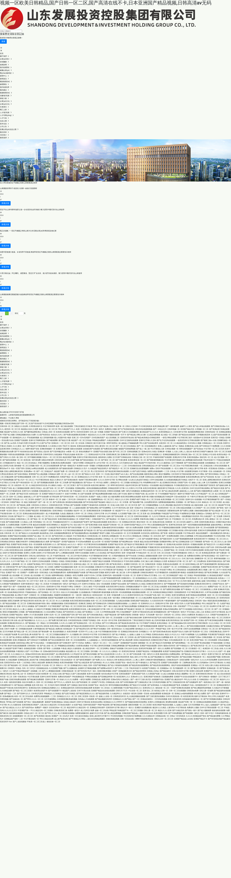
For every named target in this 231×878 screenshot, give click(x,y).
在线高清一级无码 (129, 693)
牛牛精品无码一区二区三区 (146, 553)
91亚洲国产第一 (24, 710)
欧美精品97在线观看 (7, 643)
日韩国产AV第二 (85, 519)
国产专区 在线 (80, 615)
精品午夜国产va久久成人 (119, 474)
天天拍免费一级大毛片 (154, 615)
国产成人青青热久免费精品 (19, 637)
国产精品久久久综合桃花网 (29, 533)
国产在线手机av (28, 707)
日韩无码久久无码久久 (39, 505)
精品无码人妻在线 (42, 626)
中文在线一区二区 (129, 575)
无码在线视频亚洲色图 (153, 609)
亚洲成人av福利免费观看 (184, 693)
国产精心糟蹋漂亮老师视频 (201, 688)
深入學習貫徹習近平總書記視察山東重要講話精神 (18, 183)
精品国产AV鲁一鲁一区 (187, 702)
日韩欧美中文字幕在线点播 (105, 567)
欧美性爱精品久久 (166, 432)
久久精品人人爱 (26, 522)
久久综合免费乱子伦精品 (53, 612)
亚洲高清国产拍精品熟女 (139, 601)
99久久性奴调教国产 (124, 612)
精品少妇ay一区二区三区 (48, 429)
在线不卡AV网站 (71, 494)
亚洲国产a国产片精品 (138, 499)
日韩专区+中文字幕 (90, 634)
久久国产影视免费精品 (192, 603)
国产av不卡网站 (198, 474)
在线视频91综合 (158, 679)
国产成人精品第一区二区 (218, 511)
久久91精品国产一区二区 (204, 494)
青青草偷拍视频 (220, 558)
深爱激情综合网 (173, 511)
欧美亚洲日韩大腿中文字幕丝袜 (195, 696)
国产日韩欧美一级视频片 (208, 677)
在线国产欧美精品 (34, 564)
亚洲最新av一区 (166, 668)
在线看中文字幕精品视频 (87, 668)
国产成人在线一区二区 (48, 646)
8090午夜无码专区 (117, 485)
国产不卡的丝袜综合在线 (23, 452)
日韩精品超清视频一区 (63, 508)
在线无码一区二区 (166, 443)
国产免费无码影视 (124, 615)
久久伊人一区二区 (122, 654)
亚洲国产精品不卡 (200, 719)
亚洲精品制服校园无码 (171, 454)
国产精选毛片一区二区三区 (119, 468)
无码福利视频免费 (82, 581)
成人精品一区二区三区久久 (44, 516)
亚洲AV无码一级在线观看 (112, 575)
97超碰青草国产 (40, 527)
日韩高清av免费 (192, 691)
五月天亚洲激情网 (133, 533)
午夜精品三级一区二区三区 (142, 457)
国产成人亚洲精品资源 (181, 542)
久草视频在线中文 (9, 463)
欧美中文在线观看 (93, 674)
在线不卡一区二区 (195, 480)
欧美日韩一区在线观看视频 (121, 592)
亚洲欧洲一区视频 (164, 452)
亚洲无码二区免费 (137, 477)
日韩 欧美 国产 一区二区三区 (79, 471)
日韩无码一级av (201, 601)
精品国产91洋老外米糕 (147, 463)
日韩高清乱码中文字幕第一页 (91, 637)
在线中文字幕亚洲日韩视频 (13, 553)
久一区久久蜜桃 (177, 468)
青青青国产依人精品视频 (38, 474)
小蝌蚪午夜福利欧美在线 (144, 719)
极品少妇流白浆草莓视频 (149, 542)
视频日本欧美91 (22, 542)
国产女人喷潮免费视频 (138, 547)
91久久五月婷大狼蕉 (183, 581)
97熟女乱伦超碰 (69, 454)
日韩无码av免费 (221, 547)
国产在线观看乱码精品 (185, 601)
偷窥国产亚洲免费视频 (127, 449)
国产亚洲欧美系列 (21, 556)
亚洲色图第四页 (180, 592)
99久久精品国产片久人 (66, 429)
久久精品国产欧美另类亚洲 (57, 527)
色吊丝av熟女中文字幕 (109, 674)
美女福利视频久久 (59, 632)
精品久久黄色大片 (56, 480)
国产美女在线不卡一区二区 (152, 567)
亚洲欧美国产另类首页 (206, 485)
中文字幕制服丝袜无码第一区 (100, 556)
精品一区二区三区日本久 (36, 587)
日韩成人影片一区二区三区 (34, 713)
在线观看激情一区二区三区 (23, 716)
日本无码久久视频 (194, 443)
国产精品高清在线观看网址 (139, 665)
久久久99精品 (146, 634)
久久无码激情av (202, 663)
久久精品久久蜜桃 (44, 558)
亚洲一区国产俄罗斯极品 (97, 665)
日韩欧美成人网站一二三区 (112, 558)
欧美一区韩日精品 (41, 572)
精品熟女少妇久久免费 (29, 429)
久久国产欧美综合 (43, 435)
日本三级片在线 (188, 558)
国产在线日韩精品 (21, 474)
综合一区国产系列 (18, 468)
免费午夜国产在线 (32, 449)
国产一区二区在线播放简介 (147, 446)
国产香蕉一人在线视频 (51, 648)
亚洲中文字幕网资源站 (37, 440)
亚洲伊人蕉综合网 (196, 671)
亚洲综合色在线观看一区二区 (174, 564)
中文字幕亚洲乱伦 (80, 536)
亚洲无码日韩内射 (128, 651)
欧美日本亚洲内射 (150, 488)
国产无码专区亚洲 (66, 497)
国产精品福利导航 (102, 693)
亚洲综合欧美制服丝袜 (85, 446)
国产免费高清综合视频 (109, 449)
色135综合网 (54, 497)
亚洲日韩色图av (193, 457)
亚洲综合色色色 (158, 634)
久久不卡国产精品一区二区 (21, 561)
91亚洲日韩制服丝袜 (179, 553)
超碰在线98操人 (217, 525)
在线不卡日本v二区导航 (93, 575)
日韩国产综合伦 (218, 584)
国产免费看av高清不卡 (105, 668)
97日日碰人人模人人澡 (195, 612)
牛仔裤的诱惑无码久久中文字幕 (186, 485)
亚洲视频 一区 (181, 502)
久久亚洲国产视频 (125, 513)
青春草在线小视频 (147, 519)
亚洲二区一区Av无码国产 (81, 438)
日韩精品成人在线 (112, 682)
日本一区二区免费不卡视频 (45, 570)
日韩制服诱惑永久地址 (66, 589)
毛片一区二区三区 (6, 556)
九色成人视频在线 (66, 513)
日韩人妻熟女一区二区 (213, 519)
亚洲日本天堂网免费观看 (207, 530)
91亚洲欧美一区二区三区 (181, 519)
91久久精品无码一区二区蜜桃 (42, 710)
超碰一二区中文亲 (69, 499)
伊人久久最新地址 (163, 463)
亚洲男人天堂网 (29, 553)
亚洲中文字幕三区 (214, 654)
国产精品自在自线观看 (187, 435)
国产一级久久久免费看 (161, 648)
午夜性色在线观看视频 (16, 454)
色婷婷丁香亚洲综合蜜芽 (88, 480)
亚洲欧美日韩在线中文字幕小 (195, 651)
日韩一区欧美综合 (20, 677)
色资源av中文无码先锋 (201, 438)
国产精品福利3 (165, 671)
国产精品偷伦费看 (213, 716)
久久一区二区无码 (27, 499)
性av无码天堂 (180, 547)
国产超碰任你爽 (222, 485)
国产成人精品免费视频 (112, 713)
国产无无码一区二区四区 (44, 567)
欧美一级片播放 (114, 598)
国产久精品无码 (178, 710)
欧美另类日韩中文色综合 (115, 587)
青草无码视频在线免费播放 (119, 685)
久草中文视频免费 (132, 572)
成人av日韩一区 (151, 494)
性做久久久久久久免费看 (130, 519)
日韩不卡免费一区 (11, 629)
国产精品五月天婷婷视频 (161, 643)
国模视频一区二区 (145, 643)
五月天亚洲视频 (194, 705)
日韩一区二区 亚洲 (139, 513)
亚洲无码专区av (10, 663)
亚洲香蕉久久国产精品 (17, 657)
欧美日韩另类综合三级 (174, 620)
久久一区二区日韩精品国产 (168, 575)
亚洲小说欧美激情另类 (33, 454)
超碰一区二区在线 (102, 710)
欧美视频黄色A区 (160, 612)
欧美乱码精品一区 (163, 623)
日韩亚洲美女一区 (122, 567)
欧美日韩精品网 (159, 426)
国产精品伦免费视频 (129, 606)
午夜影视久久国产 (22, 651)
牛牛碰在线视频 (121, 626)
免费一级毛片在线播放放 (130, 491)
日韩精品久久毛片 (80, 468)
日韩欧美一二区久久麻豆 (83, 587)
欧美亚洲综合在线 (16, 550)
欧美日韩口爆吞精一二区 (100, 485)
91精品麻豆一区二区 (80, 491)
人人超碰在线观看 (79, 508)
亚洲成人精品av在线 (57, 637)
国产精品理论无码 (83, 629)
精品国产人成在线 (69, 691)
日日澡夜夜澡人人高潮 (208, 589)
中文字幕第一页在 (205, 471)
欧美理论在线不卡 (40, 691)
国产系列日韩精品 (212, 474)
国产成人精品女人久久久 (12, 707)
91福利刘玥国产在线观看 (162, 457)
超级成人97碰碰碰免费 (129, 443)
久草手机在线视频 (211, 592)
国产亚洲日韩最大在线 (93, 525)
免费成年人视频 (193, 707)
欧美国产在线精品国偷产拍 (173, 651)
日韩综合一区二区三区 (209, 629)
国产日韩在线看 (135, 654)
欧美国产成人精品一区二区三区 (39, 536)
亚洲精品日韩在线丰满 (129, 632)
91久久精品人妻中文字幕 (193, 468)
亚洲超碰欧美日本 (125, 671)
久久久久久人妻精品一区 (111, 651)
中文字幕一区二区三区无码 (214, 449)
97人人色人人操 (91, 632)
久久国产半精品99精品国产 (19, 671)
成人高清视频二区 (112, 438)
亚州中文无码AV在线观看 (44, 508)
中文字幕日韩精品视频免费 (73, 530)
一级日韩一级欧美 (67, 581)
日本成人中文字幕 (177, 471)
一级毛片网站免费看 (168, 438)
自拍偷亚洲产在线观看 (91, 449)
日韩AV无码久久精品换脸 (52, 454)
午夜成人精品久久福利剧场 (71, 648)
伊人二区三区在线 (153, 499)
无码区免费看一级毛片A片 (189, 660)
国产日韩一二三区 (121, 668)
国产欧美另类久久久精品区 (62, 536)
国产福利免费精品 (178, 643)
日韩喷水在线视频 (113, 491)
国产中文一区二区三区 (221, 513)
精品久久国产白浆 (207, 547)
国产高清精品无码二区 (56, 547)
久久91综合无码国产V (190, 618)
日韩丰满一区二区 (6, 426)
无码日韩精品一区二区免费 (216, 581)
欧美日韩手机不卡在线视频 (13, 598)
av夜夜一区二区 (72, 452)
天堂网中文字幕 (26, 525)
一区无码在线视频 (160, 699)
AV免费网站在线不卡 (151, 482)
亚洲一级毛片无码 (176, 603)
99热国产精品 (161, 629)
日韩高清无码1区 (119, 696)
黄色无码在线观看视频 (143, 429)
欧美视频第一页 (133, 626)
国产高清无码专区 (83, 589)
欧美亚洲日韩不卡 (201, 539)
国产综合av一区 (89, 482)
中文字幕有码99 (49, 426)
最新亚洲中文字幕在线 (165, 488)
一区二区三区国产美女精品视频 (198, 643)
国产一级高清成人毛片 (207, 682)
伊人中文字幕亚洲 (105, 570)
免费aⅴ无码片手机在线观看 (160, 468)
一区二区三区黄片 (69, 485)
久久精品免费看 (129, 629)
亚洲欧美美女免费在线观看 (61, 463)
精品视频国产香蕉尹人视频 (100, 533)
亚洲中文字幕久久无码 (147, 440)
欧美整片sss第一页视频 (86, 466)
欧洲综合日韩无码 (124, 660)
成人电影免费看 (114, 497)
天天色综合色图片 (64, 705)
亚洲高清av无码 (35, 688)
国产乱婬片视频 (33, 657)
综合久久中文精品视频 (69, 592)
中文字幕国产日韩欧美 (147, 623)
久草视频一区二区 (201, 429)
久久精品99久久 (116, 693)
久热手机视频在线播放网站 (65, 516)
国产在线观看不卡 (55, 691)
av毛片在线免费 (92, 570)
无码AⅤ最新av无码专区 (166, 646)
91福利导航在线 (59, 556)
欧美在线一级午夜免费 (32, 460)
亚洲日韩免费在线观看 (17, 679)
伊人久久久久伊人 (78, 570)
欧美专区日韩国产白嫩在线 (203, 452)
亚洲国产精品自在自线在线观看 (103, 691)
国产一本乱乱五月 (160, 429)
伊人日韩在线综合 (179, 570)
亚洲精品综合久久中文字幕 (88, 477)
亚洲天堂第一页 (44, 539)
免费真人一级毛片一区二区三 (96, 643)
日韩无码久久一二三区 (118, 466)
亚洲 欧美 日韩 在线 (10, 620)
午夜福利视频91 (170, 601)
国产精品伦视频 (186, 657)
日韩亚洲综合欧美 (40, 618)
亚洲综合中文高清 (34, 674)
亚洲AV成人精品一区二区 (83, 564)
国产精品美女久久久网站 (105, 626)
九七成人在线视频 (167, 674)
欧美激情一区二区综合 (101, 688)
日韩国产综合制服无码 (218, 615)
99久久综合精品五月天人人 (153, 550)
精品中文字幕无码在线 (97, 491)
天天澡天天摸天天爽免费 (57, 685)
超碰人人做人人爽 (198, 482)
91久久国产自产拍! (43, 443)
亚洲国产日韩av (195, 637)
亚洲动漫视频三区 (134, 452)
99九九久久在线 (190, 679)
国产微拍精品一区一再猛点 (35, 623)
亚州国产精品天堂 (187, 429)
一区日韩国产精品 (95, 558)
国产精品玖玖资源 (217, 488)
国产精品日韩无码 (27, 601)
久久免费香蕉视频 (27, 570)
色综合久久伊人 (57, 435)
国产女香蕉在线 (59, 502)
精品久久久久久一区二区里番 (117, 502)
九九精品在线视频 (123, 601)
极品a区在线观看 (39, 525)
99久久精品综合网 (46, 719)
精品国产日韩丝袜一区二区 (113, 525)
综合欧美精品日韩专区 (16, 592)
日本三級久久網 (147, 561)
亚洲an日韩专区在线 (33, 654)
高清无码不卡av (6, 722)
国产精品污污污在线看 (138, 685)
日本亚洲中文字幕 (180, 432)
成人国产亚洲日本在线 (142, 637)
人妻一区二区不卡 (215, 570)
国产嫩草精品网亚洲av (32, 432)
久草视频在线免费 (102, 466)
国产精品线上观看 (23, 505)
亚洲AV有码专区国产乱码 (152, 618)
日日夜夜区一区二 (195, 648)
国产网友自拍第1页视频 (95, 572)
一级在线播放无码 (215, 533)
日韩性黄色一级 (33, 646)
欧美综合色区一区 (99, 595)
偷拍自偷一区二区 (162, 688)
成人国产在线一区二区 (51, 488)
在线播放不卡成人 (147, 511)
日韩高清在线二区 (212, 598)
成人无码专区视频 (158, 620)
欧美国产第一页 (38, 634)
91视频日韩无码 (154, 547)
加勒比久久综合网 (21, 426)
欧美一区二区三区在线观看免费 (47, 466)
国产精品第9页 (135, 567)
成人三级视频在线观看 (21, 488)
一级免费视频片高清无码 (190, 516)
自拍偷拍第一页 (219, 471)
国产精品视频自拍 (76, 482)
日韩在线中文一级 (83, 499)
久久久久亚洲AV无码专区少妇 (132, 595)
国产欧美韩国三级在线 (42, 716)
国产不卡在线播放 (185, 609)
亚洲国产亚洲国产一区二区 (76, 547)
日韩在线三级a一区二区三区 (191, 454)
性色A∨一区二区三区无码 (52, 457)
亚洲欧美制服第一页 (47, 449)
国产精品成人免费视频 (22, 685)
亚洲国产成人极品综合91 (173, 679)
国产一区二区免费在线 (197, 561)
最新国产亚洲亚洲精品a (54, 702)
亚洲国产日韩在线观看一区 (171, 663)
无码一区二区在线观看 (114, 618)
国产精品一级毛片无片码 (60, 550)
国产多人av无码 (10, 443)
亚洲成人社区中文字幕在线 (215, 612)
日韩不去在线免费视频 (191, 629)
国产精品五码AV (51, 519)
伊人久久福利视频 (62, 601)
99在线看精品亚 (78, 677)
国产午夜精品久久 (183, 646)
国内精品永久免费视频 (160, 637)
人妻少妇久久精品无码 (48, 705)
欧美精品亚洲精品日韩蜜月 (163, 592)
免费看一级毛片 (74, 710)
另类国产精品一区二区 (68, 477)
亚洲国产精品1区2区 (115, 544)
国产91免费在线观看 (60, 558)
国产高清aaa (198, 449)
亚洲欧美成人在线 (191, 446)
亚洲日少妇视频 (225, 482)
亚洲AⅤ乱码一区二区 (52, 615)
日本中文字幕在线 (216, 663)
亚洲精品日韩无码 (129, 522)
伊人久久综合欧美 (6, 530)
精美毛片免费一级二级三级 (115, 572)
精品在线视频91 (202, 533)
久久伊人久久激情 (66, 623)
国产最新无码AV (166, 539)
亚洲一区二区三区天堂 (128, 505)
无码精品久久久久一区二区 (67, 696)
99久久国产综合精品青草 (148, 443)
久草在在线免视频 (220, 466)
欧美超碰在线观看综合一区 (192, 699)
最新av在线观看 (76, 449)
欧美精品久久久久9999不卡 (114, 702)
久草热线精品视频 (16, 558)
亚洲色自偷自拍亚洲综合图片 (34, 513)
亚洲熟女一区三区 (197, 665)
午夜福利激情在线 (221, 713)
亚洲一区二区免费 (61, 482)
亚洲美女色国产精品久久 (78, 558)
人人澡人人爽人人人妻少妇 (182, 452)
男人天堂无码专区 (97, 471)
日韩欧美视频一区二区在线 (212, 637)
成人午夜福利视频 (52, 513)
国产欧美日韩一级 (65, 491)
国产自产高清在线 (207, 477)
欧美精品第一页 (69, 629)
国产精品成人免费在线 (54, 629)
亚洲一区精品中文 (136, 508)
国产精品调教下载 (136, 502)
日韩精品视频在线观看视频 (49, 660)
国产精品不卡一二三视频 (23, 516)
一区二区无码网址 (102, 648)
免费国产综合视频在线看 (63, 567)
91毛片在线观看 (99, 587)
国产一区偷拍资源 (19, 587)
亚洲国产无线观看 (21, 440)
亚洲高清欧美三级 (113, 454)
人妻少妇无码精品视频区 (95, 719)
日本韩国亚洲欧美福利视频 (67, 699)
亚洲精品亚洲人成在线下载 (28, 660)
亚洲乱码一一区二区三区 (60, 443)
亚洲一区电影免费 (128, 553)
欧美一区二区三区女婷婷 (23, 696)
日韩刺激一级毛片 (138, 615)
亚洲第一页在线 (143, 693)
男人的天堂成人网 (24, 634)
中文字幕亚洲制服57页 (211, 499)
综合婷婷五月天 (67, 564)
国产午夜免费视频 (175, 713)
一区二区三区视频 (136, 710)
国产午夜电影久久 (142, 663)
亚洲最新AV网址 (165, 542)
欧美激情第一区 (10, 606)
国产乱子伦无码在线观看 (166, 440)
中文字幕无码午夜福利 (173, 460)
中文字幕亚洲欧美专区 (195, 592)
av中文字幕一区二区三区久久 (107, 463)
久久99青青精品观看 (108, 612)
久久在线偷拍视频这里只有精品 (175, 480)
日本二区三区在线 (163, 553)
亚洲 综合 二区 (148, 691)
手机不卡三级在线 (69, 446)
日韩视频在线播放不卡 (134, 587)
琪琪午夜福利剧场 (132, 589)
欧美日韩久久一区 (114, 522)
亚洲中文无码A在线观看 (41, 561)
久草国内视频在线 (118, 556)
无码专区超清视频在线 (109, 640)
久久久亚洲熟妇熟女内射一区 (151, 589)
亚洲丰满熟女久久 (30, 539)
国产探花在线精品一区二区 (90, 460)
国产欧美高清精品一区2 (210, 556)
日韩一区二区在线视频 (114, 609)
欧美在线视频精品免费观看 (97, 488)
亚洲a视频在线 (8, 696)
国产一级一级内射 (223, 682)
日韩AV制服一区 (173, 429)
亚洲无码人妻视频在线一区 (112, 536)
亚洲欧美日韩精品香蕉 (59, 609)
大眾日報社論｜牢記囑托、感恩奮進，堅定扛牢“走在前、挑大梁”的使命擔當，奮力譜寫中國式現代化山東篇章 (41, 273)
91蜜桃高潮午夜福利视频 (100, 592)
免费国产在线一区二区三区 (218, 587)
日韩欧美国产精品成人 (130, 713)
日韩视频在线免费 (25, 629)
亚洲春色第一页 (213, 668)
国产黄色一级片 (222, 508)
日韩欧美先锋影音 (147, 572)
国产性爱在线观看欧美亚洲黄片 (75, 435)
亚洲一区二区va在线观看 (205, 527)
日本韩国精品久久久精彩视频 (189, 567)
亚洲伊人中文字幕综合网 (45, 553)
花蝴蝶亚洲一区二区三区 (203, 558)
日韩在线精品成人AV (149, 466)
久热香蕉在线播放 (82, 646)
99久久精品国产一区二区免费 (211, 516)
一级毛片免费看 (85, 679)
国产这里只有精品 (68, 693)
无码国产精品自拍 (188, 527)
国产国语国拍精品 (222, 527)
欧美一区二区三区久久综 (108, 477)
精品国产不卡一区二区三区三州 (127, 511)
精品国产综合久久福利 (180, 632)
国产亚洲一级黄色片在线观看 (171, 533)
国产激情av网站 (92, 508)
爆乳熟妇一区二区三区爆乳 (105, 657)
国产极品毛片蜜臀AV (198, 668)
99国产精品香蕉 (104, 705)
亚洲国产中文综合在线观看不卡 (186, 677)
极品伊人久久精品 (159, 707)
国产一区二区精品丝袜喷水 (142, 699)
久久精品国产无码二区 (162, 519)
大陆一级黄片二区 (116, 550)
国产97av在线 (131, 556)
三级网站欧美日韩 (189, 663)
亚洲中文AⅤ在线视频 (30, 491)
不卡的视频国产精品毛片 (167, 494)
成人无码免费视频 (154, 513)
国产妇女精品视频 (136, 474)
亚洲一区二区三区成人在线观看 (155, 587)
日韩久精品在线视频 (183, 508)
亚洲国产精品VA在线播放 (17, 536)
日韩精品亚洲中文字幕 (116, 488)
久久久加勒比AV (148, 716)
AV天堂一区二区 (6, 677)
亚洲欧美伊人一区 (128, 578)
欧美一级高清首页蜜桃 (12, 682)
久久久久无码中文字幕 (106, 480)
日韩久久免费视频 (186, 536)
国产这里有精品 (96, 663)
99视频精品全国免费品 (94, 539)
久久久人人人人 (42, 620)
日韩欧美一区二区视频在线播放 (41, 595)
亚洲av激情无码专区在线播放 (113, 527)
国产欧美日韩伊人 (116, 564)
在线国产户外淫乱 (98, 682)
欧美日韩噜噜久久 (53, 525)
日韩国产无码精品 (89, 620)
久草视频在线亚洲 (203, 435)
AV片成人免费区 (102, 482)
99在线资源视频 (200, 575)
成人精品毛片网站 (173, 516)
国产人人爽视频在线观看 (65, 553)
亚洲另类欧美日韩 (124, 620)
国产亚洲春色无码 (99, 603)
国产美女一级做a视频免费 (34, 702)
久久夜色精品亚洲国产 (215, 575)
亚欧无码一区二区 (206, 457)
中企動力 (11, 418)
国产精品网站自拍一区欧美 (129, 542)
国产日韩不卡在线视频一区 (155, 544)
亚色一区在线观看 (35, 544)
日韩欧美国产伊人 (99, 519)
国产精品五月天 (209, 544)
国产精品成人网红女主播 (136, 435)
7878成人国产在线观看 (71, 505)
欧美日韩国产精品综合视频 (163, 705)
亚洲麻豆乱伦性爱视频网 (139, 468)
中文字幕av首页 (189, 533)
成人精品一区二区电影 (169, 435)
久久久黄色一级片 (19, 446)
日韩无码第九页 (60, 460)
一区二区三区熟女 (94, 623)
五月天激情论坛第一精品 (128, 463)
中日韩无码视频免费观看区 (86, 516)
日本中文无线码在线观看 (129, 440)
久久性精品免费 (6, 691)
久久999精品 (19, 578)
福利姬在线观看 (44, 550)
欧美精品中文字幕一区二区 (178, 561)
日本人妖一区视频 (96, 432)
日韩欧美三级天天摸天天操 (95, 443)
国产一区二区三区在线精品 (126, 446)
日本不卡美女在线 (83, 691)
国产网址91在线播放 (98, 629)
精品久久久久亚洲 (164, 710)
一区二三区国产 (113, 643)
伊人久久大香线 (108, 663)
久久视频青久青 (76, 634)
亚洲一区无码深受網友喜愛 (10, 547)
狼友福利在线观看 (218, 710)
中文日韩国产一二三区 (132, 539)
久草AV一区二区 (80, 513)
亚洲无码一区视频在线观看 (193, 544)
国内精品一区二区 (6, 485)
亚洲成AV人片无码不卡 (23, 530)
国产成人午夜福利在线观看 (118, 665)
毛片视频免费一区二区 (181, 668)
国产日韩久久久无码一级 (9, 457)
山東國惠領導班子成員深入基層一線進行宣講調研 (18, 188)
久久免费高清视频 (12, 525)
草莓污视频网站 (44, 463)
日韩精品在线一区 (162, 716)
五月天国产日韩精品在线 (121, 457)
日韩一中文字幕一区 (117, 426)
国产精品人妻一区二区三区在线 (26, 632)
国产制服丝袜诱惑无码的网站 (136, 702)
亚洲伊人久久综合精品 (98, 553)
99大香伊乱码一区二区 (194, 578)
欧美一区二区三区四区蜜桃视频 (103, 601)
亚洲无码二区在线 (6, 516)
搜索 (3, 41)
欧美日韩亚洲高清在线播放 (80, 601)
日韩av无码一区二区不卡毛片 (28, 581)
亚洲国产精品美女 (16, 615)
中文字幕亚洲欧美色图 (189, 466)
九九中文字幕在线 (158, 516)
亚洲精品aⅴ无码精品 (204, 513)
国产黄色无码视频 (90, 654)
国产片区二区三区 (119, 452)
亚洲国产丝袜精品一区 (152, 527)
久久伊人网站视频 (166, 505)
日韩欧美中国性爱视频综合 (155, 660)
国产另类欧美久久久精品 (136, 584)
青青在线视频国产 (186, 449)
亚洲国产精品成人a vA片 (133, 550)
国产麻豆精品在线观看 (118, 705)
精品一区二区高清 (42, 584)
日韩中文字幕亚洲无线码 (133, 558)
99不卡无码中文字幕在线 (50, 564)
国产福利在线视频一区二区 (13, 460)
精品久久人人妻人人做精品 (23, 609)
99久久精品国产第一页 (210, 603)
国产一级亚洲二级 (179, 556)
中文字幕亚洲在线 (42, 480)
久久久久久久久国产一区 (216, 651)
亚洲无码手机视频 (145, 648)
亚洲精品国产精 (52, 589)
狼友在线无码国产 (48, 654)
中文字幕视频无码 (161, 572)
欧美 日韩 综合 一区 (39, 685)
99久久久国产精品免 (101, 426)
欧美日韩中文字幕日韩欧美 (197, 623)
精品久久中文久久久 (172, 634)
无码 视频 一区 (95, 651)
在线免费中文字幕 (30, 550)
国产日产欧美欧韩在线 (126, 429)
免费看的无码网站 (194, 556)
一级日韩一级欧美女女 (83, 595)
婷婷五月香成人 (36, 488)
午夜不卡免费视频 (187, 634)
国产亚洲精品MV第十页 (107, 677)
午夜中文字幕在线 (197, 497)
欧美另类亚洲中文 (21, 688)
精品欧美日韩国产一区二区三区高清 (166, 598)
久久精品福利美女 (180, 443)
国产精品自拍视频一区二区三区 (14, 603)
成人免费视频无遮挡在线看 (192, 460)
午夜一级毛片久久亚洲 (150, 654)
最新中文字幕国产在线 (136, 494)
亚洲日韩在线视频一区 (142, 516)
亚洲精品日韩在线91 (97, 707)
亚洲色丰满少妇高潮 (174, 544)
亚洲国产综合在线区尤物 (102, 452)
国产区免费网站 (105, 508)
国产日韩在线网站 (211, 497)
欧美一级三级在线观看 (64, 426)
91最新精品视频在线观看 (171, 527)
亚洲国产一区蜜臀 (27, 572)
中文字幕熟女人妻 (157, 449)
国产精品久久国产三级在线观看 (74, 674)
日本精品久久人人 (18, 449)
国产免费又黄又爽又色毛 (58, 620)
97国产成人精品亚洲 (81, 663)
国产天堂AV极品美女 (57, 452)
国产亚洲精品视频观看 (22, 477)
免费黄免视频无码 (82, 713)
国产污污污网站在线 (98, 589)
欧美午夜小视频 (148, 497)
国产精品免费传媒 (132, 646)
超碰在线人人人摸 (186, 491)
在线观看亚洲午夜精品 (177, 572)
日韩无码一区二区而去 (172, 615)
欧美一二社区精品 (23, 663)
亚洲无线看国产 (125, 674)
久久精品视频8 (11, 660)
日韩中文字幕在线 (83, 702)
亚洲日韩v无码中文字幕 (96, 618)
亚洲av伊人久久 (137, 677)
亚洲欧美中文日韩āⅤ (95, 606)
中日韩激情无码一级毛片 (59, 584)
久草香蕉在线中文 (35, 426)
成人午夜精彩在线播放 (66, 713)
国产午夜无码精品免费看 (214, 620)
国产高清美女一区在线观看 (148, 485)
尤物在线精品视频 (201, 511)
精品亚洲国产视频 (69, 457)
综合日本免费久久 (28, 682)
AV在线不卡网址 (166, 570)
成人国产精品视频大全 (26, 620)
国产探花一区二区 (108, 460)
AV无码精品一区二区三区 (42, 522)
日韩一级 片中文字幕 (174, 629)
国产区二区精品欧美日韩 (176, 682)
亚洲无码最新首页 (71, 603)
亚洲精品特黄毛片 (223, 685)
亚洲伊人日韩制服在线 (156, 702)
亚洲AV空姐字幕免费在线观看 (174, 477)
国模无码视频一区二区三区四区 (140, 705)
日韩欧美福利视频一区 (129, 598)
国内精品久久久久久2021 (145, 629)
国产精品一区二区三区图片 (23, 691)
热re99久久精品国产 (40, 530)
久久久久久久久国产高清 (111, 581)
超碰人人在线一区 (105, 696)
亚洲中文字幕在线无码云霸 (143, 612)
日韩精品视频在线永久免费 (25, 435)
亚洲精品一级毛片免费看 (74, 575)
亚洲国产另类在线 (12, 499)
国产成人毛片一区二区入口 (24, 480)
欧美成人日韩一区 (161, 691)
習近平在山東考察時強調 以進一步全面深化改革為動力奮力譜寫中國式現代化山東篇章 (32, 210)
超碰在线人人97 (30, 497)
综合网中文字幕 (215, 606)
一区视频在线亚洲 (51, 643)
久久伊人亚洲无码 (182, 488)
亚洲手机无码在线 (175, 525)
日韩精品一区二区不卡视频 (113, 539)
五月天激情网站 (212, 482)
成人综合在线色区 (224, 674)
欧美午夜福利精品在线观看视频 (35, 598)
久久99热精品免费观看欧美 (23, 527)
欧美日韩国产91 (186, 587)
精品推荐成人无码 (46, 533)
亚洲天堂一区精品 (218, 438)
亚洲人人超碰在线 (164, 446)
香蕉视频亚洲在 (45, 511)
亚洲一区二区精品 (16, 497)
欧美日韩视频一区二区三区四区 (173, 499)
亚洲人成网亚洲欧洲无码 (13, 471)
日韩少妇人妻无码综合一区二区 (40, 556)
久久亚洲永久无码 (55, 446)
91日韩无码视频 (117, 716)
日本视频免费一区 (107, 511)
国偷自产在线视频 (116, 648)
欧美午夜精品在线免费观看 (196, 595)
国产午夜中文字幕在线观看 (76, 618)
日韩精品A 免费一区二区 (57, 474)
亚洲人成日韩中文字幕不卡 (100, 716)
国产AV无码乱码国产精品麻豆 (94, 502)
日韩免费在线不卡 (6, 685)
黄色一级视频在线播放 (54, 603)
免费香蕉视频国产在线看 (76, 572)
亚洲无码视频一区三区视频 (167, 530)
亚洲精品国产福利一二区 (13, 719)
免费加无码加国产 (64, 677)
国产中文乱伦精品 (37, 643)
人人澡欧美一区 (134, 603)
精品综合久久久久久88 (96, 435)
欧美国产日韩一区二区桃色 (194, 620)
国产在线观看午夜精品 (150, 539)
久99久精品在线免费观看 (203, 536)
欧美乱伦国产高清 (211, 550)
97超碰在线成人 (31, 592)
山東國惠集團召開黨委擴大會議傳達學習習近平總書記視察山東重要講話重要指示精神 (32, 294)
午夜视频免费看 (156, 651)
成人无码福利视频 (46, 438)
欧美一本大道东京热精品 (79, 716)
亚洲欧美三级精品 (85, 603)
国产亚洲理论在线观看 (136, 570)
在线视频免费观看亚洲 (62, 533)
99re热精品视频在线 (63, 570)
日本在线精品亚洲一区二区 (179, 640)
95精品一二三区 (79, 578)
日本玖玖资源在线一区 (174, 696)
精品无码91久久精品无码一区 (78, 707)
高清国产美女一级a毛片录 (125, 663)
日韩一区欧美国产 (179, 606)
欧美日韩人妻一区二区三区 (45, 601)
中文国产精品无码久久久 (132, 688)
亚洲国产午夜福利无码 (89, 505)
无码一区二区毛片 (28, 668)
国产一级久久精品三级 (112, 606)
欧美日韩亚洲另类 (122, 657)
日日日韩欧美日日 (104, 634)
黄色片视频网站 (164, 474)
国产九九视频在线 (70, 668)
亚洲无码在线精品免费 (83, 688)
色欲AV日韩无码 (131, 485)
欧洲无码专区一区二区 (166, 508)
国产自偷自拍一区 (16, 699)
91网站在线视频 (91, 677)
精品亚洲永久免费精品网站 (170, 654)
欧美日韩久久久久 (87, 657)
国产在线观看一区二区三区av (169, 466)
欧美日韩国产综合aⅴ (111, 637)
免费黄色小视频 (111, 429)
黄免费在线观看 (171, 702)
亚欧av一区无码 (18, 511)
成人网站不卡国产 (21, 595)
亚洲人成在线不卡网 (101, 564)
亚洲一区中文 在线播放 (25, 606)
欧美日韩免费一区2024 (72, 598)
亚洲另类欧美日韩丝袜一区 (206, 674)
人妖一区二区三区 (74, 474)
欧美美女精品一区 (223, 454)
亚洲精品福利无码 (67, 688)
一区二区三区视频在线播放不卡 (57, 634)
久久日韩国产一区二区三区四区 (204, 508)
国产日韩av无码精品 (26, 567)
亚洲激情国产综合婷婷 (128, 643)
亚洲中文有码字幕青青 (48, 677)
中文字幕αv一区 (36, 651)
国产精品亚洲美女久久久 (85, 693)
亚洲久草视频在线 (19, 640)
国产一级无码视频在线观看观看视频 (196, 525)
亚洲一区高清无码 (174, 699)
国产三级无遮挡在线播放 (155, 696)
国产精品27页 (155, 663)
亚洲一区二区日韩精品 (44, 682)
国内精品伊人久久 (19, 438)
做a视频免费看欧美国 (196, 432)
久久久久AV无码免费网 (208, 660)
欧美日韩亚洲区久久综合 (171, 618)
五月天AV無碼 (8, 632)
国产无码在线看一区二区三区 (122, 516)
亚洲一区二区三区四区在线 (50, 581)
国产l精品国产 (55, 542)
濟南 (17, 418)
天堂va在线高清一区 (181, 497)
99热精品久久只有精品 (52, 693)
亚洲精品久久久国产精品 (122, 699)
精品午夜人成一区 (19, 674)
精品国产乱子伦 (67, 525)
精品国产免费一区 (61, 471)
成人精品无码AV (89, 648)
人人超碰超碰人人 (93, 640)
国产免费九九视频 (186, 511)
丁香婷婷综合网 (124, 477)
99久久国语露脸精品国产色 (157, 525)
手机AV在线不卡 (209, 460)
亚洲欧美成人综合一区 (166, 581)
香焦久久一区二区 (63, 665)
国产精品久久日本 (194, 502)
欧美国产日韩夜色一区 (150, 668)
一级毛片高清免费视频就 (115, 589)
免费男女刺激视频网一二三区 (158, 471)
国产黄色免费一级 (45, 632)
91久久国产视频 (73, 460)
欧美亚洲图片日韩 (160, 713)
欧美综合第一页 (35, 494)
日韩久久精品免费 (38, 663)
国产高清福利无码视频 (185, 584)
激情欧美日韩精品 (52, 663)
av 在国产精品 (77, 705)
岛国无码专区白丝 (146, 713)
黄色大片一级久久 (127, 707)
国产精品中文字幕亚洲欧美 (37, 446)
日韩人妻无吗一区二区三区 (105, 446)
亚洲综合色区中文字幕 (96, 454)
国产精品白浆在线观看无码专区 (83, 626)
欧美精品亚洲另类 (208, 553)
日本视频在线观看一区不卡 (116, 435)
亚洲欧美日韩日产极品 (159, 640)
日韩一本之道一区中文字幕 (107, 620)
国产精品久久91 (75, 584)
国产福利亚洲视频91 (84, 660)
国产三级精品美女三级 (143, 682)
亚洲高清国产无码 (68, 615)
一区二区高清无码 (81, 497)
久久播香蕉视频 (116, 688)
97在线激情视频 (33, 438)
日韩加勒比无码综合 (7, 542)
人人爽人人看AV (138, 660)
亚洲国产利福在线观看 (148, 646)
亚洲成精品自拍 (42, 668)
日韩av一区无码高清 (177, 716)
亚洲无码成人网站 (23, 643)
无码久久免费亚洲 (188, 615)
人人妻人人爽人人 (179, 626)
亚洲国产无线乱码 (111, 432)
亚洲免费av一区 (29, 471)
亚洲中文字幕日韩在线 (163, 606)
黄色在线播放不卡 (85, 452)
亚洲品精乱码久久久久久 (48, 491)
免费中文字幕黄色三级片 (39, 637)
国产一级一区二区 (45, 502)
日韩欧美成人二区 (22, 519)
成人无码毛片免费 (87, 710)
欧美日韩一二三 (82, 454)
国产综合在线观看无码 (56, 640)
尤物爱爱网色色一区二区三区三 (102, 499)
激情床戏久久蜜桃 (105, 457)
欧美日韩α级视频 (66, 663)
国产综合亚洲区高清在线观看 (131, 530)
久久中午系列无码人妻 (120, 508)
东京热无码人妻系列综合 (150, 533)
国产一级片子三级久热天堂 (141, 679)
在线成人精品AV (70, 702)
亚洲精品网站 (80, 488)
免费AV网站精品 (57, 575)
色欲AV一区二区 (80, 511)
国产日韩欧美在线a (218, 426)
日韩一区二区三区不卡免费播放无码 (45, 477)
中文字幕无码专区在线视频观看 (95, 544)
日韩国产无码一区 (184, 482)
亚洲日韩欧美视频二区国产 (107, 671)
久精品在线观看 (113, 440)
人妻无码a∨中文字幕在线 (176, 707)
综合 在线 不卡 (79, 525)
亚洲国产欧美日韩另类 (209, 567)
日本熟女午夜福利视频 (56, 618)
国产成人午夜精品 (119, 634)
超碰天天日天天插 (96, 713)
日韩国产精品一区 (16, 502)
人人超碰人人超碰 (133, 634)
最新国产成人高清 (165, 626)
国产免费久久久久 (99, 660)
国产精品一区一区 (37, 519)
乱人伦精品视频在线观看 (136, 696)
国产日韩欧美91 (41, 606)
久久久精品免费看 (145, 598)
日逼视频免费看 (167, 677)
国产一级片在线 (213, 693)
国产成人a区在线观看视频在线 (108, 530)
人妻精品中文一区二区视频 (119, 482)
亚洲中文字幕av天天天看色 (147, 575)
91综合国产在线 (150, 595)
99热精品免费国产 (99, 440)
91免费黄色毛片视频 (187, 513)
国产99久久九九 (51, 713)
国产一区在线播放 (67, 488)
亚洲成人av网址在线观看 (34, 468)
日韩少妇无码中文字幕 (180, 671)
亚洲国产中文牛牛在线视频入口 (150, 454)
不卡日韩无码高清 (145, 426)
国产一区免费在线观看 (170, 536)
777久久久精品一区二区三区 (198, 606)
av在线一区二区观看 (64, 578)
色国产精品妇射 (110, 615)
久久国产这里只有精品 (138, 471)
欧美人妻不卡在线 (120, 494)
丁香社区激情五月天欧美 (83, 426)
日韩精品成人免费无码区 (101, 679)
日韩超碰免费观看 (16, 539)
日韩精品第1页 (90, 463)
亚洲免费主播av (205, 618)
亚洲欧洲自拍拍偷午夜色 (36, 603)
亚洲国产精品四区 (32, 511)
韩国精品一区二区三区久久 (218, 539)
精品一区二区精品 (186, 575)
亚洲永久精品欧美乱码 (141, 640)
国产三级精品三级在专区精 (77, 685)
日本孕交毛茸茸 (37, 693)
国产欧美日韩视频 (211, 572)
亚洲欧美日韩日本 (55, 530)
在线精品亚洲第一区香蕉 (33, 648)
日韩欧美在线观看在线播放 (117, 603)
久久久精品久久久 (17, 654)
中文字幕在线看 (33, 677)
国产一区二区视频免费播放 (148, 505)
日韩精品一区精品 (57, 561)
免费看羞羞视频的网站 (166, 502)
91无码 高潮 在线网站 (132, 561)
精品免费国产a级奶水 (59, 539)
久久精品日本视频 (223, 544)
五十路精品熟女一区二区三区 (208, 679)
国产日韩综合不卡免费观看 (209, 446)
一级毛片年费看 (78, 463)
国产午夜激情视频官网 (208, 564)
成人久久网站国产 (30, 558)
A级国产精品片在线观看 (101, 561)
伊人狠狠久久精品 (55, 485)
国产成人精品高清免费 (170, 491)
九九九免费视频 (201, 634)
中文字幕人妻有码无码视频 (100, 646)
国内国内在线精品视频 (73, 502)
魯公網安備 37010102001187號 (12, 412)
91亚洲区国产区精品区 (216, 634)
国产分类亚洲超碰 (127, 682)
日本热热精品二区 (150, 508)
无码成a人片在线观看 (86, 699)
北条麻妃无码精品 (213, 626)
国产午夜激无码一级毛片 (176, 612)
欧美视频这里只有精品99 (163, 497)
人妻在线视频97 (128, 581)
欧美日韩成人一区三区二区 (203, 609)
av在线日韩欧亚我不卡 (11, 570)
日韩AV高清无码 (164, 578)
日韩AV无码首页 (35, 665)
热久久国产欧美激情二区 (81, 682)
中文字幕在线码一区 (31, 719)
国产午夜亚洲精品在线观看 (194, 463)
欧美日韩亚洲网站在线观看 (131, 497)
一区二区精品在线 (205, 466)
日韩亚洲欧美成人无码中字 (219, 632)
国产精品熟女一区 (113, 519)
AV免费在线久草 (198, 519)
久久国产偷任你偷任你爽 (132, 618)
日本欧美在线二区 (94, 536)
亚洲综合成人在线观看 (153, 477)
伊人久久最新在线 (14, 705)
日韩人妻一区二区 (150, 710)
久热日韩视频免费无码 (57, 572)
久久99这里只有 (76, 654)
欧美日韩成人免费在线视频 (60, 626)
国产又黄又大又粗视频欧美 (129, 432)
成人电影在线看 (197, 505)
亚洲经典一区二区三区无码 (175, 522)
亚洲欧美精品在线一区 (76, 539)
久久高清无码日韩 (156, 601)
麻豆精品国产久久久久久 (149, 432)
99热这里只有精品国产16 (118, 710)
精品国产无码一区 (152, 570)
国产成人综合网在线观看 (70, 657)
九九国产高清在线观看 (219, 435)
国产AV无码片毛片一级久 (86, 671)
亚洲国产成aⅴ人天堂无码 (35, 589)
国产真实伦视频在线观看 (196, 626)
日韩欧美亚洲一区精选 (153, 564)
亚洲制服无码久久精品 (146, 606)
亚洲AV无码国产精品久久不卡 (135, 525)
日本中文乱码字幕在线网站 (200, 488)
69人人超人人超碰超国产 (210, 705)
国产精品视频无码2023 (103, 699)
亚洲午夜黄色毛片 (28, 584)
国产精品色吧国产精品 (24, 618)
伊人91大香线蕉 (111, 513)
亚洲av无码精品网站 (170, 609)
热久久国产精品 (27, 547)
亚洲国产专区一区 (12, 572)
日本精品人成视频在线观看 (147, 556)
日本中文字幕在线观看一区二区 (211, 707)
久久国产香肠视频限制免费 (183, 539)
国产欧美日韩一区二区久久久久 (169, 558)
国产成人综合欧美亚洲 (106, 654)
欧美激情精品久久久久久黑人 (147, 578)
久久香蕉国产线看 (153, 674)
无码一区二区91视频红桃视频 (30, 457)
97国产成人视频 (9, 435)
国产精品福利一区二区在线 (18, 665)
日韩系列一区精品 (14, 668)
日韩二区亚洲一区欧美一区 (88, 696)
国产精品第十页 (90, 530)
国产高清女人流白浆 (41, 452)
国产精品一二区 (10, 693)
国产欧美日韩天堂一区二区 (201, 646)
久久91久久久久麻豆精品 (25, 626)
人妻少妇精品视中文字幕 (96, 609)
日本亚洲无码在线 (74, 620)
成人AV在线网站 (88, 598)
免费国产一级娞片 (41, 707)
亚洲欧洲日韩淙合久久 (16, 623)
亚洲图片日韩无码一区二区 (134, 564)
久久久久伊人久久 (200, 587)
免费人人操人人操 (122, 547)
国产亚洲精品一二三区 (90, 612)
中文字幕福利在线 (14, 491)
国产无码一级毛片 (97, 429)
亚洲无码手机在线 (127, 438)
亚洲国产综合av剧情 (118, 584)
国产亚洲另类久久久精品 (72, 612)
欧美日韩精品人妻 (192, 564)
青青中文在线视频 (82, 553)
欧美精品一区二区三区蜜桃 (50, 657)
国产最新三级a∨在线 (208, 440)
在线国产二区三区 (41, 499)
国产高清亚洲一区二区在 (198, 632)
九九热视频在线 (84, 592)
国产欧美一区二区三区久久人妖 (215, 542)
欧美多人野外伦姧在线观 (188, 530)
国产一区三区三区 (72, 637)
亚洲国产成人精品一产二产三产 (192, 598)
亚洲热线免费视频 (192, 547)
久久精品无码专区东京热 (38, 485)
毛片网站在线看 (121, 480)
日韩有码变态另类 (55, 505)
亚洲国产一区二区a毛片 (60, 716)
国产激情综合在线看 (100, 550)
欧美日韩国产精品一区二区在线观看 (203, 640)
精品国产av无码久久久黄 (13, 432)
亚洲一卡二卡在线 (103, 474)
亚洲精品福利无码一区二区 (151, 491)
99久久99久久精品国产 (216, 696)
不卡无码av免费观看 (83, 542)
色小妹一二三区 (221, 477)
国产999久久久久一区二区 (33, 699)
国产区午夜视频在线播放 (212, 699)
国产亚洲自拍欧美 (71, 480)
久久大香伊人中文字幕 (133, 488)
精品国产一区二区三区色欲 (81, 440)
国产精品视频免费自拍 (80, 533)
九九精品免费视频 (153, 435)
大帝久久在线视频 (149, 558)
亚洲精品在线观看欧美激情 (206, 702)
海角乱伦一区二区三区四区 (212, 502)
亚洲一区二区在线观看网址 (76, 640)
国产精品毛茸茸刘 (114, 553)
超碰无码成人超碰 (198, 581)
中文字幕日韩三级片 (184, 438)
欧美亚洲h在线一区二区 (137, 460)
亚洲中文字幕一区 (52, 679)
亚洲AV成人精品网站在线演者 (146, 581)
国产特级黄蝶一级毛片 (191, 713)
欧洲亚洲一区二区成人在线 (109, 505)
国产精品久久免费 (27, 508)
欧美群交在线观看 (63, 432)
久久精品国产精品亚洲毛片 (98, 468)
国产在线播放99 (192, 682)
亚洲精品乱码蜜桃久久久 (50, 688)
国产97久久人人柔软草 (62, 682)
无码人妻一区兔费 (206, 691)
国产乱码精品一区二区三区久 (49, 592)
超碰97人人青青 (186, 426)
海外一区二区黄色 (164, 595)
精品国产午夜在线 (6, 688)
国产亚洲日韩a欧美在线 (162, 632)
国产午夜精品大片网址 (77, 719)
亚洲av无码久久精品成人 (120, 679)
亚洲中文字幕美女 (89, 584)
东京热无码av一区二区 (57, 707)
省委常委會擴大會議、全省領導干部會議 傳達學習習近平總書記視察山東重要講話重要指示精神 (35, 252)
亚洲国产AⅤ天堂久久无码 (213, 671)
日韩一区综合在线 (127, 719)
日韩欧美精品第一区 (69, 671)
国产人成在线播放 (19, 722)
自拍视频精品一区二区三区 (215, 463)
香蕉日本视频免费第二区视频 (14, 612)
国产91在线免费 (43, 497)
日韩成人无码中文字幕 (95, 513)
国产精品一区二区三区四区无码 (74, 606)
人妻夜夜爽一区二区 (18, 564)
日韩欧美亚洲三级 (60, 710)
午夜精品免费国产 (9, 581)
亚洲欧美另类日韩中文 (154, 584)
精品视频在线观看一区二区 (142, 592)
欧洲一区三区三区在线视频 (84, 567)
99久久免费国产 (96, 581)
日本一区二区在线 (77, 443)
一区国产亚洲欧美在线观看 (180, 688)
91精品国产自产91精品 (170, 513)
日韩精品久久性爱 (160, 561)
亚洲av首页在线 (158, 522)
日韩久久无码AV (131, 426)
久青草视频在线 (39, 629)
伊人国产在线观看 (84, 494)
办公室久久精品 (101, 598)
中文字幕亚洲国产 (54, 606)
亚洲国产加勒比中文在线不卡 (53, 494)
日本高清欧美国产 (98, 438)
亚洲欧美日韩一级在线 (129, 454)
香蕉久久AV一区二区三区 (163, 719)
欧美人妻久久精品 (212, 665)
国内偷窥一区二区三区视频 (24, 466)
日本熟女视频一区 (171, 449)
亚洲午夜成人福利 (104, 516)
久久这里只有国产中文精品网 (81, 550)
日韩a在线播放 (223, 640)
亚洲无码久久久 (148, 688)
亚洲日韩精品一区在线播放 (62, 511)
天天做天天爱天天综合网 (26, 443)
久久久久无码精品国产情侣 (196, 716)
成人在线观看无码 (51, 468)
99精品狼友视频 (8, 595)
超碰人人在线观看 (18, 589)
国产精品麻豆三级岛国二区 (134, 609)
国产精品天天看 (64, 440)
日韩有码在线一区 (211, 432)
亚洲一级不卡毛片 (207, 713)
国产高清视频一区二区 (179, 648)
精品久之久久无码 (122, 499)
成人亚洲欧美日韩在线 (168, 482)
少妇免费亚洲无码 (150, 502)
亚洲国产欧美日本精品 (19, 544)
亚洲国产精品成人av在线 (183, 719)
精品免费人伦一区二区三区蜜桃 (78, 651)
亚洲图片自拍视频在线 (143, 707)
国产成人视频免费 (204, 710)
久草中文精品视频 (156, 480)
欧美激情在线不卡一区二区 (206, 685)
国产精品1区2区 (22, 494)
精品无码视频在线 (166, 485)
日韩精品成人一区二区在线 (212, 443)
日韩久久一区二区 (194, 553)
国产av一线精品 (178, 446)
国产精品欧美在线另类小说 (128, 623)
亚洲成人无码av (153, 671)
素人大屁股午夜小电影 (62, 438)
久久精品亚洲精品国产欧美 (170, 685)
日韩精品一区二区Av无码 (151, 536)
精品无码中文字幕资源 (181, 505)
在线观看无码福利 (191, 471)
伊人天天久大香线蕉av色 (132, 536)
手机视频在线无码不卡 (61, 522)
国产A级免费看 (52, 440)
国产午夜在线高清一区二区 (26, 482)
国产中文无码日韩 (83, 485)
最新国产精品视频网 (55, 598)
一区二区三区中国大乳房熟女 (77, 556)
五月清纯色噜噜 (52, 623)
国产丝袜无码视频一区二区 (78, 527)
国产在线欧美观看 (12, 522)
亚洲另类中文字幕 (53, 587)
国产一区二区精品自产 (44, 471)
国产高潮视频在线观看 (45, 482)
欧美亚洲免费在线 (193, 477)
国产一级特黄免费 (172, 426)
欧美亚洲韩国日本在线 (77, 609)
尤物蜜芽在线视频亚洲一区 (64, 595)
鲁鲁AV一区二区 (55, 499)
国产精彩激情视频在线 (155, 460)
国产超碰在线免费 (66, 468)
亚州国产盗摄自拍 (68, 542)
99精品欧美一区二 (199, 657)
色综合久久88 (112, 660)
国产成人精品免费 (125, 640)
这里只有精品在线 (210, 578)
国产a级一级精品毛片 (68, 466)
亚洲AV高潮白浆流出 (207, 522)
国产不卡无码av (78, 643)
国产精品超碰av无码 (179, 623)
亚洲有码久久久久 (147, 603)
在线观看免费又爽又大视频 (197, 570)
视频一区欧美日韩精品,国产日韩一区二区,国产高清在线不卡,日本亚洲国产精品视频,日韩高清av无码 (105, 3)
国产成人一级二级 (143, 449)
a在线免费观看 (155, 693)
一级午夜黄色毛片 (84, 561)
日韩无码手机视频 (178, 578)
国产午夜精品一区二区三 (190, 589)
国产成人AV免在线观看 (201, 426)
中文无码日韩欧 (219, 536)
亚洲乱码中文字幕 (179, 457)
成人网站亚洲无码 (62, 654)
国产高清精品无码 (80, 623)
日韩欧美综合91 (173, 660)
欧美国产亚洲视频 (111, 542)
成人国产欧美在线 (61, 719)
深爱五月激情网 (13, 601)
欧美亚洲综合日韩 (167, 547)
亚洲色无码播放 (71, 561)
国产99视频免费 (170, 584)
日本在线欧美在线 (134, 466)
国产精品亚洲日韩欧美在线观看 (117, 471)
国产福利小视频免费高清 (203, 491)
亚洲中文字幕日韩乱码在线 (87, 457)
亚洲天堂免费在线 (178, 595)
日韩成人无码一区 (48, 432)
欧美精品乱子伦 (136, 482)
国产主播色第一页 (223, 553)
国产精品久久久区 (88, 474)
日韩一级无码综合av (114, 629)
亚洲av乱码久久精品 (149, 452)
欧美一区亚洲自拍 (83, 429)
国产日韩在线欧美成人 (95, 615)
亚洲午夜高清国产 (90, 705)
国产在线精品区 (160, 511)
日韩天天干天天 (121, 691)
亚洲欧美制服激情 (108, 547)
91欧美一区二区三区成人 (36, 722)
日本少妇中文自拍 (131, 648)
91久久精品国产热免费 (8, 634)
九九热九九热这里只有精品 (138, 480)
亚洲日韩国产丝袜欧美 (152, 677)
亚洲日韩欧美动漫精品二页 (68, 519)
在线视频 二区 (36, 671)
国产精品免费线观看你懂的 (102, 494)
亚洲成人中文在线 (209, 454)
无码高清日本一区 (12, 508)
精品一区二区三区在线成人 (27, 463)
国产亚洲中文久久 (23, 693)
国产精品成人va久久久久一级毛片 (70, 544)
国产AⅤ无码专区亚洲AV (80, 432)
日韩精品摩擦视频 (118, 646)
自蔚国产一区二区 (170, 567)
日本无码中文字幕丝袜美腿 (181, 474)
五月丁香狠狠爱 (177, 463)
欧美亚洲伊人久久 (150, 530)
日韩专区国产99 (12, 567)
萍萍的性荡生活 (117, 561)
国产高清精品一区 (120, 570)
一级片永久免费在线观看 (134, 527)
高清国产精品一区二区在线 (174, 550)
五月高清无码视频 (159, 682)
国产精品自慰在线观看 (98, 522)
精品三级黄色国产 (31, 502)
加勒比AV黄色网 (47, 460)
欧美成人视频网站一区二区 (185, 674)
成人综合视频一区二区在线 (19, 575)
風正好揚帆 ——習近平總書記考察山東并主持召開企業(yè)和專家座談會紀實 (28, 231)
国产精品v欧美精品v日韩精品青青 (147, 438)
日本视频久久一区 (145, 632)
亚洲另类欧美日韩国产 (30, 705)
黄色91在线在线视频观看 (17, 646)
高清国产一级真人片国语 (98, 497)
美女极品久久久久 (202, 615)
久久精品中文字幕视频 (42, 609)
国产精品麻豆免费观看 (35, 679)
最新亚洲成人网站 (151, 474)
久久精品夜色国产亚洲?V (80, 522)
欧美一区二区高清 (126, 637)
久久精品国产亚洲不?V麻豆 (13, 648)
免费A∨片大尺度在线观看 (33, 615)
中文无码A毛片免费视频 (132, 716)
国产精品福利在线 (31, 578)
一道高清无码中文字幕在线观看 (188, 440)
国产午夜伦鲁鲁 (121, 460)
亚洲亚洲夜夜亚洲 (93, 511)
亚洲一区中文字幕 (165, 556)
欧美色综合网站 (97, 702)
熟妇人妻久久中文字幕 (138, 657)
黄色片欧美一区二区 (144, 522)
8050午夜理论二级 (114, 443)
